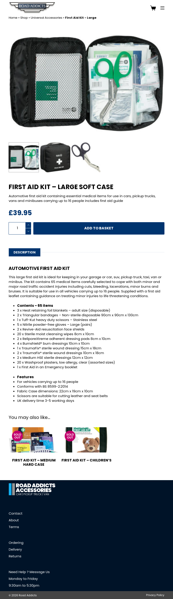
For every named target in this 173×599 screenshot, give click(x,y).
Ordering (16, 542)
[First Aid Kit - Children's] (86, 439)
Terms (14, 526)
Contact (15, 513)
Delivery (15, 549)
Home (13, 18)
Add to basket (99, 228)
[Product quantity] (20, 228)
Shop (24, 18)
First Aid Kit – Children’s (86, 460)
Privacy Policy (155, 595)
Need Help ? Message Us (29, 572)
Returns (15, 556)
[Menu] (162, 8)
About (14, 520)
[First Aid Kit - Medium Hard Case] (34, 439)
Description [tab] (25, 252)
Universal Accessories (46, 18)
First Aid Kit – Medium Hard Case (34, 462)
